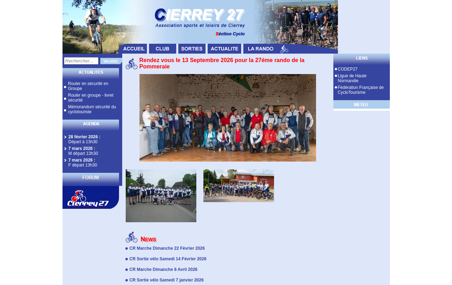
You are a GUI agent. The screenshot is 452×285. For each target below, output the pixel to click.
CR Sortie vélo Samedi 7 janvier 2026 (167, 280)
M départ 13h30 (83, 153)
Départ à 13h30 (83, 141)
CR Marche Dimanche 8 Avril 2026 (164, 269)
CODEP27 (348, 69)
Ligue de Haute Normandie (352, 78)
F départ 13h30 (83, 165)
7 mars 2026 (81, 148)
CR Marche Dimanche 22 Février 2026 (167, 248)
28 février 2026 (83, 136)
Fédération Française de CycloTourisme (361, 90)
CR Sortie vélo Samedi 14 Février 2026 (168, 258)
